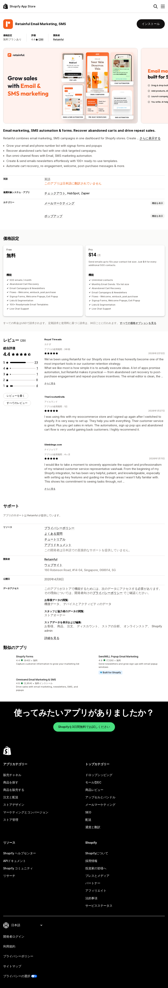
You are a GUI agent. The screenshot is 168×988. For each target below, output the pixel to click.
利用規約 (9, 946)
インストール (151, 24)
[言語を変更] (26, 925)
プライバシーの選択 (16, 976)
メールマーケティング (59, 203)
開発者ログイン (13, 936)
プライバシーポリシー (59, 528)
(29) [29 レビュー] (40, 39)
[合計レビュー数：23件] (36, 362)
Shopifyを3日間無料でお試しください (84, 727)
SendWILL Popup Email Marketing (118, 656)
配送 (88, 820)
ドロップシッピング (98, 775)
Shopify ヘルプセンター (19, 853)
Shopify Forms (24, 656)
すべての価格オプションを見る (138, 323)
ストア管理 (10, 820)
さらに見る (49, 383)
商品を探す (10, 782)
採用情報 (91, 861)
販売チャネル (12, 775)
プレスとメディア (97, 876)
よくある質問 (53, 534)
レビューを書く (16, 395)
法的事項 (91, 898)
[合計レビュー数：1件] (37, 368)
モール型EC (93, 782)
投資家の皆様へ (95, 868)
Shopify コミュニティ (18, 868)
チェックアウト (54, 193)
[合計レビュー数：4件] (37, 386)
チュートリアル (54, 539)
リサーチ (9, 876)
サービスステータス (98, 906)
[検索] (156, 6)
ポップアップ (53, 216)
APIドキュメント (14, 861)
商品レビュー (94, 790)
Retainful (58, 39)
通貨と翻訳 (92, 827)
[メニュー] (163, 6)
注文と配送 (10, 797)
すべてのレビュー (17, 402)
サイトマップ (12, 966)
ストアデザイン (13, 805)
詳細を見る (51, 638)
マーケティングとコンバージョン (25, 812)
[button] (42, 660)
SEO (88, 812)
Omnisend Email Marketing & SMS (36, 679)
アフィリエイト (95, 890)
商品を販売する (13, 790)
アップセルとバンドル (100, 797)
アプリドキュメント (57, 545)
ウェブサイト (53, 565)
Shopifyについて (96, 853)
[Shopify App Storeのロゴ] (19, 6)
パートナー (92, 883)
